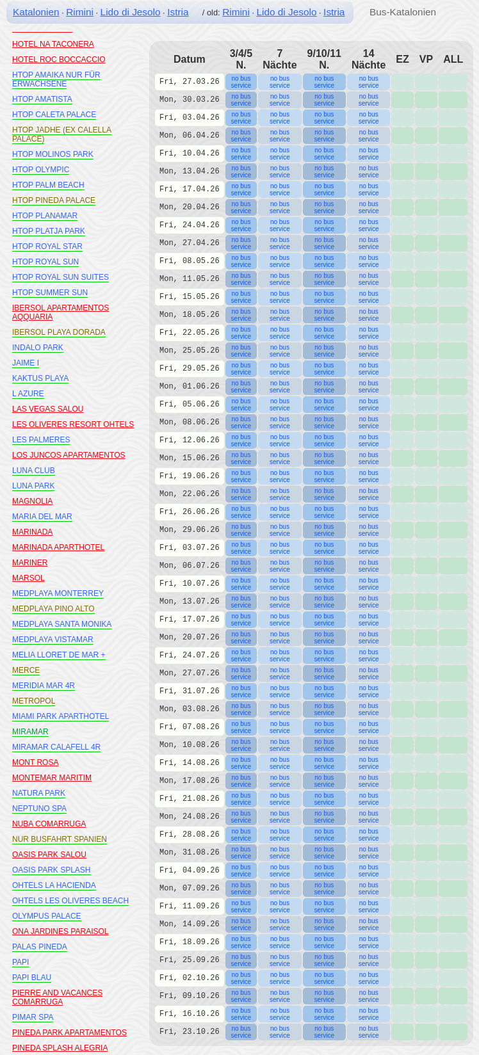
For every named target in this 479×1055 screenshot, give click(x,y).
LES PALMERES (41, 439)
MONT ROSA (35, 762)
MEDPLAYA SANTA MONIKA (61, 624)
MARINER (29, 562)
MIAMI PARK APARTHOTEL (60, 716)
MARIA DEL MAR (42, 516)
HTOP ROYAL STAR (47, 246)
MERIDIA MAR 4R (43, 685)
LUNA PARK (33, 485)
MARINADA (32, 532)
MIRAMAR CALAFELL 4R (56, 747)
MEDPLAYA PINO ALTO (53, 608)
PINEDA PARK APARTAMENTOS (69, 1032)
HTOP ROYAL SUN (45, 261)
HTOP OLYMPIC (40, 169)
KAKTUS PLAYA (40, 378)
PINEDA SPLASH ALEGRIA (60, 1047)
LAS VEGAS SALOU (47, 409)
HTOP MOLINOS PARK (52, 154)
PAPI (20, 962)
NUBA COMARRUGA (49, 823)
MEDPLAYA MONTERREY (58, 593)
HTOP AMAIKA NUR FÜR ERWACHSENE (56, 79)
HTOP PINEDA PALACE (53, 200)
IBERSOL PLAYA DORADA (59, 332)
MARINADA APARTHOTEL (58, 547)
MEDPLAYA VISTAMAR (52, 639)
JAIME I (25, 362)
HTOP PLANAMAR (44, 215)
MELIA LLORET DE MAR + (59, 654)
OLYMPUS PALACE (46, 916)
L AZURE (28, 393)
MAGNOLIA (32, 501)
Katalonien (36, 11)
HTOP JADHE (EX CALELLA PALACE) (61, 134)
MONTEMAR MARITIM (52, 777)
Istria (177, 11)
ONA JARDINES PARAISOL (60, 931)
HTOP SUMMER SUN (50, 292)
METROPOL (33, 701)
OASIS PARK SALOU (49, 854)
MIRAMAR (30, 731)
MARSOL (28, 578)
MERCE (26, 670)
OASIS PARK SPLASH (51, 870)
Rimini (79, 11)
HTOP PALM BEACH (48, 185)
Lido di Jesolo (131, 11)
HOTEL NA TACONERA (53, 44)
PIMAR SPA (32, 1017)
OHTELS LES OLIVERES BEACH (70, 900)
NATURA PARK (38, 793)
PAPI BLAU (31, 977)
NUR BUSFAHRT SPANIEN (59, 839)
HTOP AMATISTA (42, 99)
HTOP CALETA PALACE (54, 114)
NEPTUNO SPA (39, 808)
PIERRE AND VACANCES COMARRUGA (57, 997)
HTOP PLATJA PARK (48, 231)
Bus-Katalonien (402, 11)
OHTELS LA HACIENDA (54, 885)
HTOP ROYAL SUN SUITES (60, 277)
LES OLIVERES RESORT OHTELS (73, 424)
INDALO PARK (37, 347)
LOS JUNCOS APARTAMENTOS (68, 455)
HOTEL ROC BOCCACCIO (59, 59)
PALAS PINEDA (39, 946)
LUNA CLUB (33, 470)
